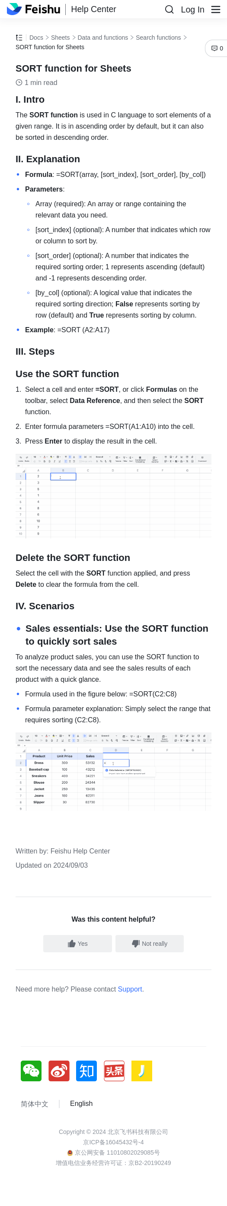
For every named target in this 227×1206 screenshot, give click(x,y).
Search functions (158, 37)
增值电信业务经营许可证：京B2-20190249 (113, 1162)
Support (130, 989)
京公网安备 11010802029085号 (113, 1152)
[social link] (34, 1071)
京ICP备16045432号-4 (113, 1142)
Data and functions (103, 37)
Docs (36, 37)
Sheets (60, 37)
